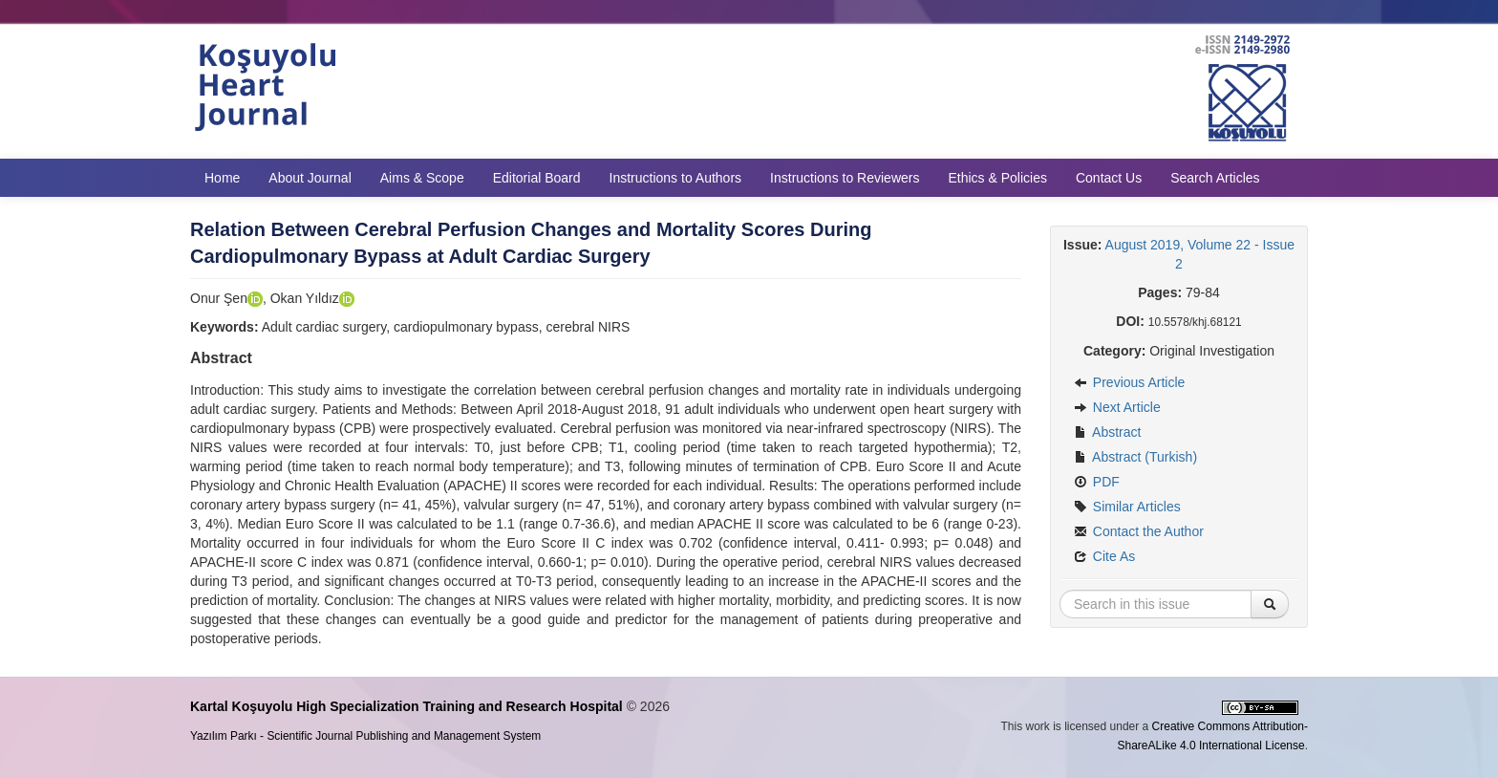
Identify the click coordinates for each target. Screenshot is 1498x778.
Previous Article (1129, 382)
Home (222, 177)
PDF (1097, 481)
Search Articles (1214, 177)
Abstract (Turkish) (1135, 457)
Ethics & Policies (997, 177)
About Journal (309, 177)
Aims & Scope (422, 177)
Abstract (1107, 432)
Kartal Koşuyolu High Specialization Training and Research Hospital (406, 706)
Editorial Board (537, 177)
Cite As (1104, 556)
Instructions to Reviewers (844, 177)
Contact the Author (1139, 531)
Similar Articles (1127, 506)
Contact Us (1109, 177)
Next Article (1117, 407)
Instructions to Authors (676, 177)
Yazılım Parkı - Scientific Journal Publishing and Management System (365, 736)
